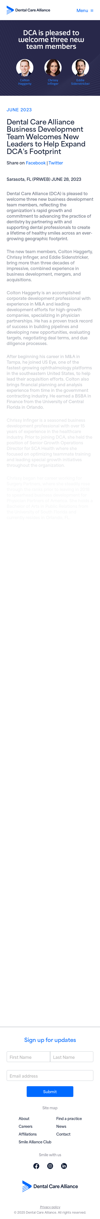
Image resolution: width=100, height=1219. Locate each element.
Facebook (36, 162)
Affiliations (28, 1134)
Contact (63, 1134)
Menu (85, 10)
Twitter (56, 162)
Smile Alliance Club (35, 1141)
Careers (26, 1126)
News (61, 1126)
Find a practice (69, 1118)
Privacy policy (50, 1207)
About (24, 1118)
